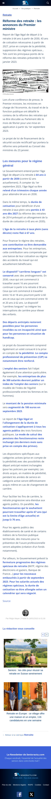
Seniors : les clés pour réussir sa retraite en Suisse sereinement (25, 672)
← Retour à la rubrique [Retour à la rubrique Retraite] (18, 735)
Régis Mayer (14, 618)
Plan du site (7, 785)
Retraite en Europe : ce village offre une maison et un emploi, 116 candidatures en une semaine (26, 716)
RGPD (31, 785)
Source (6, 601)
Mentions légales (20, 785)
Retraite (37, 9)
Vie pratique (26, 9)
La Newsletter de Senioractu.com (25, 754)
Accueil (15, 9)
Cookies (38, 785)
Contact (46, 785)
